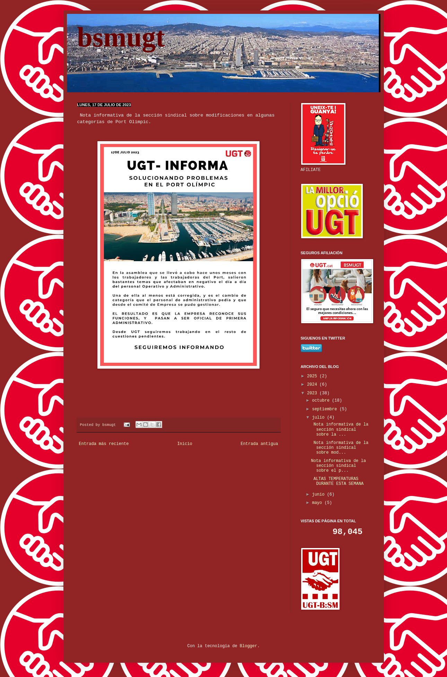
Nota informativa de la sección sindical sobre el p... (338, 466)
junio (319, 494)
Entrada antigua (259, 444)
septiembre (325, 409)
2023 (313, 393)
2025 (313, 376)
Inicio (184, 444)
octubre (322, 400)
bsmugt (121, 37)
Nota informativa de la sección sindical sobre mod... (339, 447)
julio (319, 417)
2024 (313, 384)
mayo (318, 502)
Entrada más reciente (104, 444)
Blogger (248, 646)
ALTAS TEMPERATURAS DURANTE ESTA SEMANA (337, 481)
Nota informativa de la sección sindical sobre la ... (339, 429)
